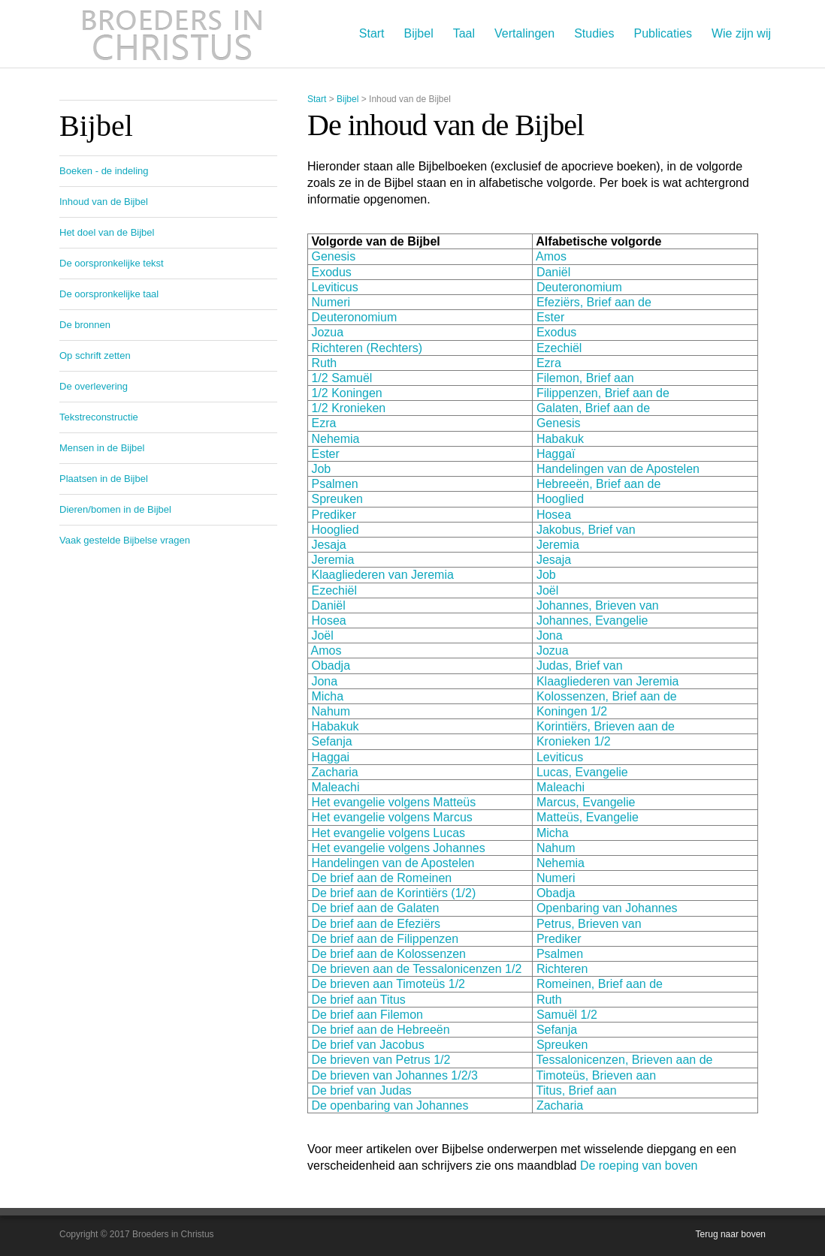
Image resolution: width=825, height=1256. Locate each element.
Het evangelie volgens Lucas (386, 833)
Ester (550, 317)
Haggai (330, 757)
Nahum (330, 711)
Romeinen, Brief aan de (599, 983)
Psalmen (334, 483)
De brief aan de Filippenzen (384, 938)
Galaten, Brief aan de (593, 408)
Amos (551, 256)
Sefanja (331, 741)
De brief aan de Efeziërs (375, 923)
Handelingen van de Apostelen (618, 468)
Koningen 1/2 (571, 711)
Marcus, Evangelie (584, 802)
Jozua (327, 332)
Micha (327, 696)
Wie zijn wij (741, 33)
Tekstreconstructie (98, 417)
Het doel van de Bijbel (106, 232)
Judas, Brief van (579, 665)
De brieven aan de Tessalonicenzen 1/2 (416, 968)
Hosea (553, 514)
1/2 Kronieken (348, 408)
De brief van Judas (361, 1090)
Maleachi (335, 787)
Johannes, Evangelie (592, 620)
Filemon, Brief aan (585, 378)
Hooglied (560, 498)
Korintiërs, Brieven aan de (605, 726)
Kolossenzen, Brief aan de (606, 696)
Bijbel (419, 33)
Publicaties (663, 33)
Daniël (553, 272)
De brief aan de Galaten (375, 908)
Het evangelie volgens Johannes (398, 848)
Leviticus (334, 287)
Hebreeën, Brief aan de (598, 483)
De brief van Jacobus (367, 1044)
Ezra (548, 363)
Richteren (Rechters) (366, 348)
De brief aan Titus (358, 999)
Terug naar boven (731, 1234)
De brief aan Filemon (367, 1014)
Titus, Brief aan (576, 1090)
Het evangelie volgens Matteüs (392, 802)
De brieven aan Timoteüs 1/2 (388, 983)
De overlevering (93, 386)
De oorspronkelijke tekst (111, 263)
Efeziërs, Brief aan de (593, 302)
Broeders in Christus (172, 34)
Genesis (333, 256)
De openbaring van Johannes (389, 1105)
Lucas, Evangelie (582, 772)
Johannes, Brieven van (597, 605)
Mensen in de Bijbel (101, 447)
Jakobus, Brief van (586, 529)
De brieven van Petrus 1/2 (380, 1059)
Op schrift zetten (95, 355)
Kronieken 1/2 (573, 741)
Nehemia (335, 438)
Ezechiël (559, 348)
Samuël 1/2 (566, 1014)
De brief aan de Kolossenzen (388, 953)
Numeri (330, 302)
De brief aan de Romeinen (381, 878)
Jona (549, 635)
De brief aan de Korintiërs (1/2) (393, 893)
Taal (464, 33)
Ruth (324, 363)
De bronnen (84, 324)
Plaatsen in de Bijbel (103, 478)
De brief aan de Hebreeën (380, 1029)
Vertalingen (524, 33)
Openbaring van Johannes (607, 908)
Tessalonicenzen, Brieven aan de (624, 1059)
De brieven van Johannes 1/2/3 (394, 1075)
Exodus (331, 272)
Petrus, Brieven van (589, 923)
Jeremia (557, 544)
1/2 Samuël (341, 378)
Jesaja (328, 544)
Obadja (330, 665)
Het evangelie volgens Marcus (390, 817)
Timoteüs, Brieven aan (596, 1075)
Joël (547, 590)
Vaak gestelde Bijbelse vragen (124, 540)
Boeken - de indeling (104, 170)
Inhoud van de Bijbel (103, 201)
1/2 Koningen (346, 393)
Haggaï (556, 453)
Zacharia (334, 772)
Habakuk (560, 438)
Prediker (333, 514)
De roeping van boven (639, 1165)
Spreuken (337, 498)
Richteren (562, 968)
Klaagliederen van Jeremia (382, 574)
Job (321, 468)
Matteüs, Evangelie (587, 817)
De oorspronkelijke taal (109, 294)
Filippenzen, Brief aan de (602, 393)
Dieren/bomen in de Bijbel (115, 509)
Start (372, 33)
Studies (594, 33)
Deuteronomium (579, 287)
